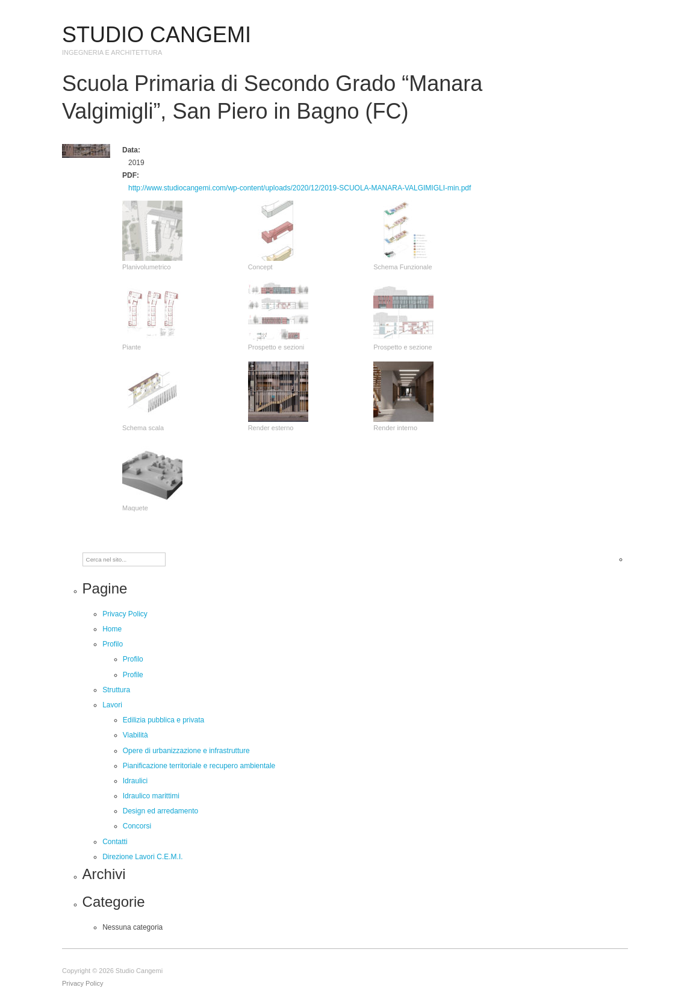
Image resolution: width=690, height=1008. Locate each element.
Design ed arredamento (160, 811)
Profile (133, 675)
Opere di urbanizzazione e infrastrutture (186, 751)
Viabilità (135, 735)
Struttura (116, 690)
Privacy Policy (125, 614)
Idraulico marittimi (151, 796)
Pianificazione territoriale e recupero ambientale (199, 766)
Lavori (112, 705)
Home (112, 629)
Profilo (112, 644)
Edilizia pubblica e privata (163, 720)
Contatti (114, 841)
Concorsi (137, 826)
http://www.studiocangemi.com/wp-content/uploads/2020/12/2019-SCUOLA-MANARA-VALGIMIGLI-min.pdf (299, 188)
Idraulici (135, 781)
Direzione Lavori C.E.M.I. (142, 857)
